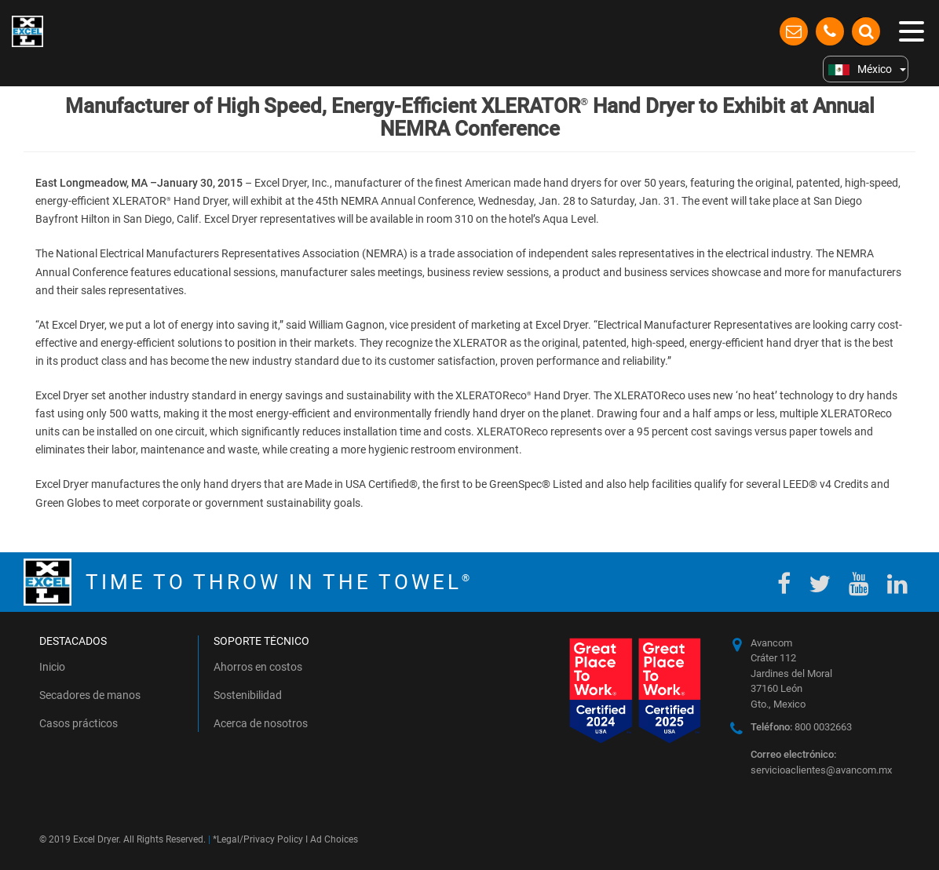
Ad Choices (334, 839)
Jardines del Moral (791, 673)
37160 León (776, 688)
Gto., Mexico (778, 704)
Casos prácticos (78, 723)
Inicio (52, 667)
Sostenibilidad (248, 695)
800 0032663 (801, 727)
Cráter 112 (773, 658)
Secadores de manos (90, 695)
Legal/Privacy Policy (260, 839)
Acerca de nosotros (261, 723)
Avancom (771, 643)
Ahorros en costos (258, 667)
